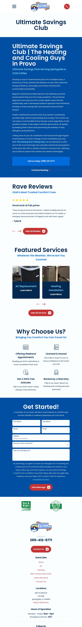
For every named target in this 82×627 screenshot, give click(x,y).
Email (45, 429)
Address (16, 436)
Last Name (47, 422)
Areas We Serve (41, 578)
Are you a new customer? (23, 443)
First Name (17, 422)
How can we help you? (21, 451)
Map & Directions (41, 602)
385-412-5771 (41, 540)
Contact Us (41, 549)
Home (41, 562)
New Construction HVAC (41, 574)
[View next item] (19, 231)
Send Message (41, 487)
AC (41, 566)
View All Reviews (35, 231)
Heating (41, 570)
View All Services (41, 312)
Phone (15, 429)
